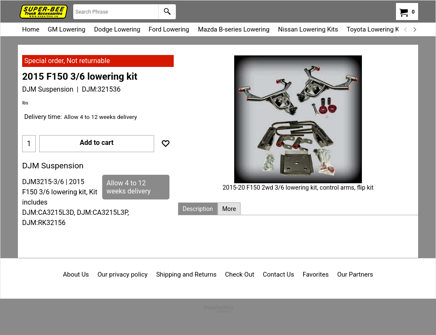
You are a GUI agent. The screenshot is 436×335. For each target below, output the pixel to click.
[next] (414, 29)
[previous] (406, 29)
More (229, 208)
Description (198, 208)
